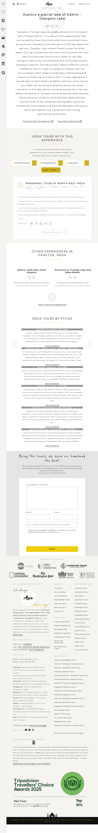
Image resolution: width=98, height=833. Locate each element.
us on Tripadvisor (36, 658)
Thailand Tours (81, 612)
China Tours (80, 631)
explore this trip (52, 236)
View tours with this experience (37, 121)
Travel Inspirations (62, 630)
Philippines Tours (82, 627)
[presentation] (45, 548)
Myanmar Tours (81, 608)
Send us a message (38, 734)
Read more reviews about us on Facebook (31, 772)
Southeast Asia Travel (60, 656)
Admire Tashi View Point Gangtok (31, 275)
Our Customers (60, 604)
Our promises (60, 600)
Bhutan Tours (80, 647)
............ (57, 738)
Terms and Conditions (58, 650)
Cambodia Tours (82, 600)
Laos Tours (79, 604)
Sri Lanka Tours (81, 658)
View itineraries (52, 369)
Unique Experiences (62, 634)
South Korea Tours (82, 643)
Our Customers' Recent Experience (34, 655)
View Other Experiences (70, 121)
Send (52, 557)
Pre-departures (60, 638)
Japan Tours (80, 639)
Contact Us (59, 620)
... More (20, 222)
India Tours (79, 654)
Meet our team (60, 612)
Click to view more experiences (52, 309)
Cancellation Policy (62, 645)
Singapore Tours (82, 623)
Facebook (27, 653)
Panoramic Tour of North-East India (52, 185)
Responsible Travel (62, 608)
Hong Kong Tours (82, 635)
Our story (58, 597)
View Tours (51, 170)
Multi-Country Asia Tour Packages (68, 742)
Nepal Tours (80, 650)
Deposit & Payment (62, 642)
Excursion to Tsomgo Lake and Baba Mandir (73, 275)
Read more (18, 643)
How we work (60, 616)
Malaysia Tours (81, 620)
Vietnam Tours (81, 597)
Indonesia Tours (81, 616)
